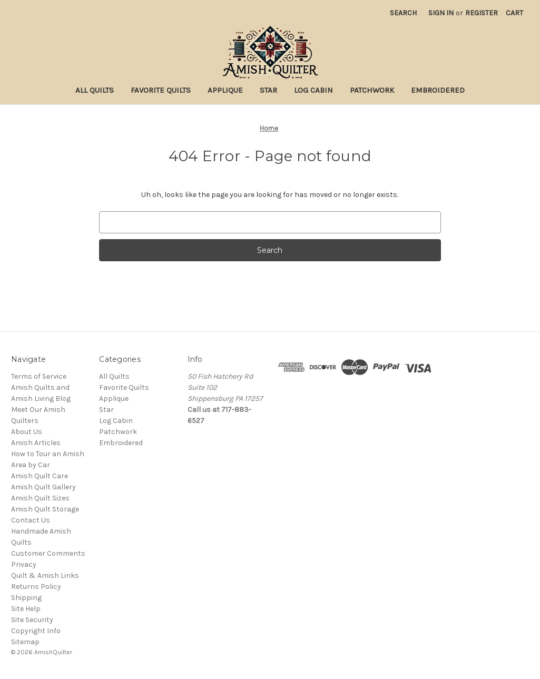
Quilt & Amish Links (45, 575)
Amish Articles (36, 442)
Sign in (441, 12)
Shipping (26, 597)
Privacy (23, 564)
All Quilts (94, 90)
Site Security (32, 619)
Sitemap (25, 641)
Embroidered (438, 90)
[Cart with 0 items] (514, 13)
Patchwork (372, 90)
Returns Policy (36, 586)
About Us (26, 431)
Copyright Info (36, 630)
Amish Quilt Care (39, 475)
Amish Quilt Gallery (43, 487)
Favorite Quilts (161, 90)
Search (403, 12)
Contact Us (30, 520)
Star (268, 90)
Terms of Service (38, 376)
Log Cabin (313, 90)
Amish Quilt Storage (45, 509)
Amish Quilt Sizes (40, 498)
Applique (225, 90)
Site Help (26, 608)
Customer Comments (48, 553)
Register (481, 12)
